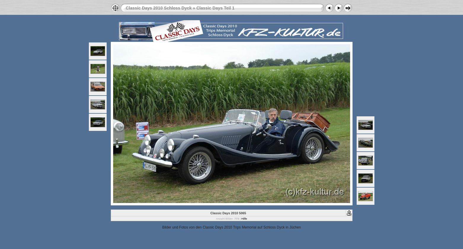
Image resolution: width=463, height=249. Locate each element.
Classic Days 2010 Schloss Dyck (159, 8)
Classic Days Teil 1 (215, 8)
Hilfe (244, 218)
